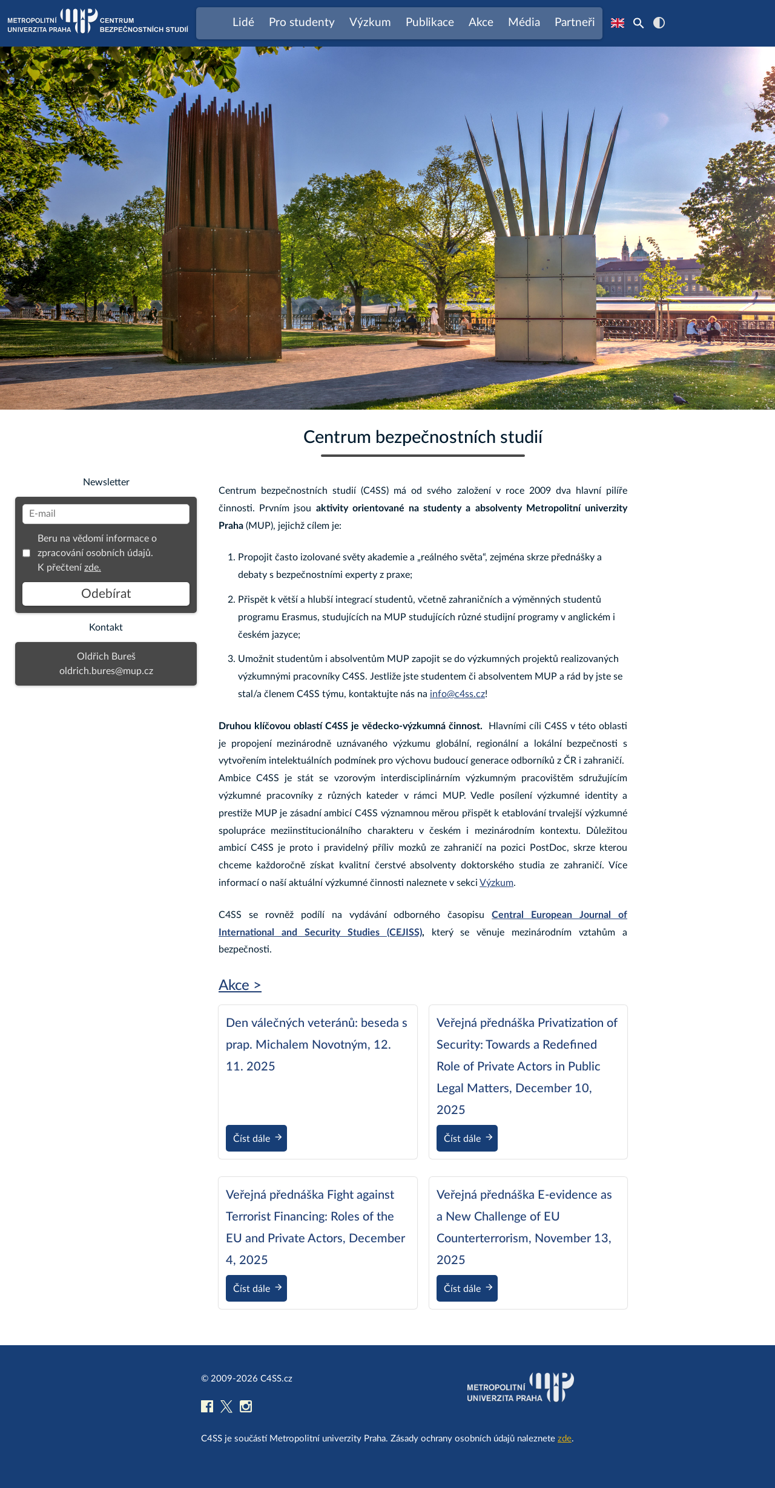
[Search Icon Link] (639, 23)
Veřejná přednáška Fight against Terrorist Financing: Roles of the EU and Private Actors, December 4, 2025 (315, 1228)
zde (565, 1438)
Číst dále (260, 1140)
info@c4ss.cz (457, 694)
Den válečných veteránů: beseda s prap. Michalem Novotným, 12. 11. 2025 (316, 1045)
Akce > (240, 985)
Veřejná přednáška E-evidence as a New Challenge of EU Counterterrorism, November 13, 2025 (524, 1228)
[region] (387, 228)
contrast (659, 23)
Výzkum (496, 883)
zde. (92, 567)
